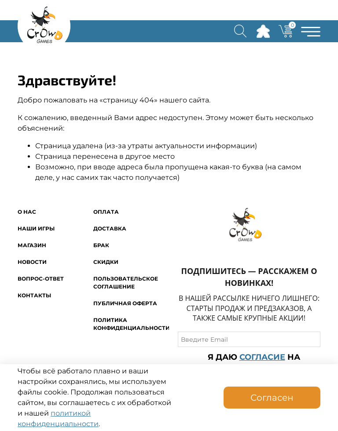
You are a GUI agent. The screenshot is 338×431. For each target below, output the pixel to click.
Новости (32, 262)
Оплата (106, 211)
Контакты (34, 295)
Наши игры (36, 228)
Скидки (105, 262)
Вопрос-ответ (41, 278)
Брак (101, 245)
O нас (27, 211)
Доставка (109, 228)
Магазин (32, 245)
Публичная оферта (125, 303)
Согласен (272, 397)
